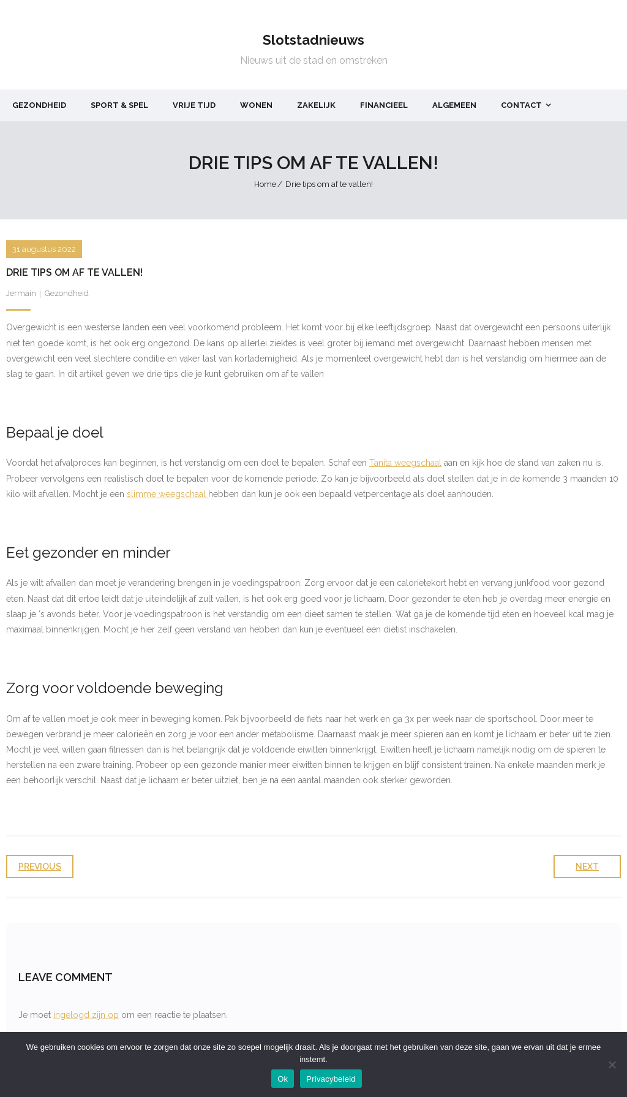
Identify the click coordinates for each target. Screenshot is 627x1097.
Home (265, 184)
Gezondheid (67, 293)
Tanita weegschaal (405, 463)
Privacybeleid (331, 1079)
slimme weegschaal (167, 494)
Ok (282, 1079)
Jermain (21, 293)
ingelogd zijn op (86, 1015)
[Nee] (612, 1064)
